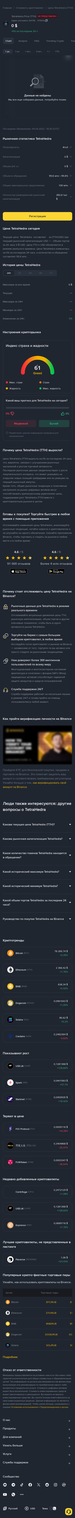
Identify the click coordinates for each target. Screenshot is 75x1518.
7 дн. (17, 51)
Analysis (22, 40)
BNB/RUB (51, 1319)
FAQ (36, 40)
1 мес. (28, 51)
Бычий (54, 419)
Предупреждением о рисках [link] (54, 1402)
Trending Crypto (55, 40)
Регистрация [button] (37, 212)
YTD (57, 51)
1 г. (48, 51)
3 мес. (39, 51)
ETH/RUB (51, 1308)
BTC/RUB (51, 1297)
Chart (8, 40)
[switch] (52, 1504)
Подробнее (10, 1352)
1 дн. (7, 51)
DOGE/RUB (51, 1330)
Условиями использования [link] (24, 1402)
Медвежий (21, 419)
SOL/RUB (51, 1340)
